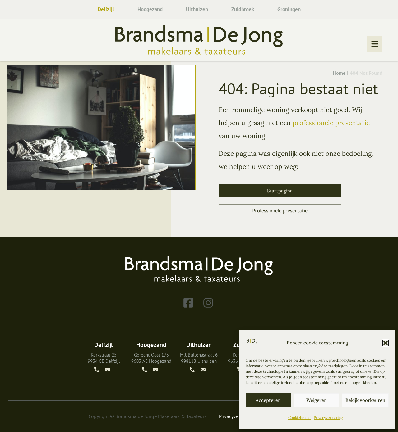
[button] (385, 343)
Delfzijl (106, 9)
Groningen (289, 9)
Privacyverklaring (328, 417)
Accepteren (268, 400)
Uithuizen (197, 9)
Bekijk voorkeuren (365, 400)
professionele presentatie (331, 123)
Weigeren (316, 400)
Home (339, 73)
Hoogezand (150, 9)
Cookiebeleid (299, 417)
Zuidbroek (242, 9)
